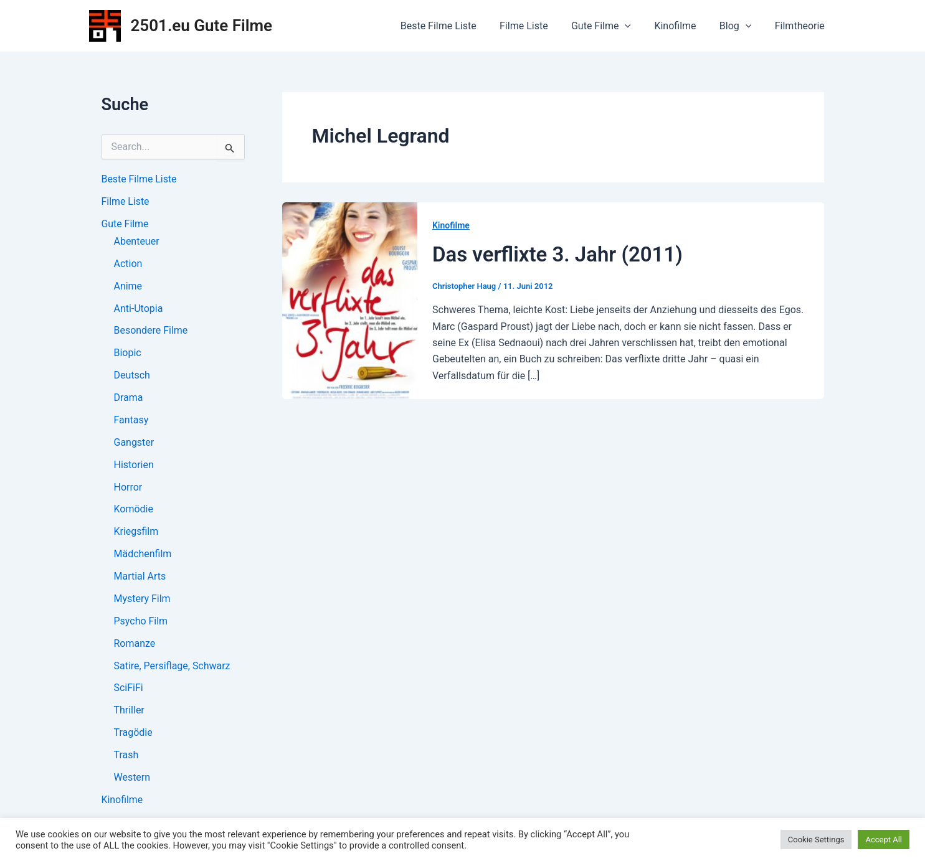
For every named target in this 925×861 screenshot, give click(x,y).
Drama (128, 398)
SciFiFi (128, 689)
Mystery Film (142, 600)
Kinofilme (683, 26)
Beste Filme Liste (457, 26)
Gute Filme (613, 26)
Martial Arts (140, 577)
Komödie (134, 510)
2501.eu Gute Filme (202, 25)
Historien (134, 465)
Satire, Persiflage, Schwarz (172, 667)
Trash (126, 757)
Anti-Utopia (138, 308)
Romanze (135, 645)
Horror (128, 488)
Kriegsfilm (136, 533)
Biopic (127, 353)
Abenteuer (136, 241)
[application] (636, 26)
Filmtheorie (801, 26)
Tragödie (133, 734)
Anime (128, 286)
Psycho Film (141, 622)
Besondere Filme (151, 331)
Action (128, 264)
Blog (740, 26)
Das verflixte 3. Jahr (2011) (557, 254)
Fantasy (131, 420)
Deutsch (132, 376)
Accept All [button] (883, 839)
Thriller (129, 712)
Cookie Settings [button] (816, 839)
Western (132, 779)
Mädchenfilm (143, 555)
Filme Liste (539, 26)
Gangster (134, 443)
